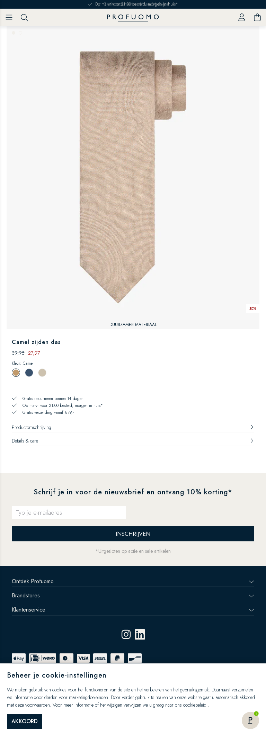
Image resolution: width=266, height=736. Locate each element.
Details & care (133, 440)
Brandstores (133, 595)
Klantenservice (133, 610)
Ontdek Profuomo (133, 581)
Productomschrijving (133, 427)
